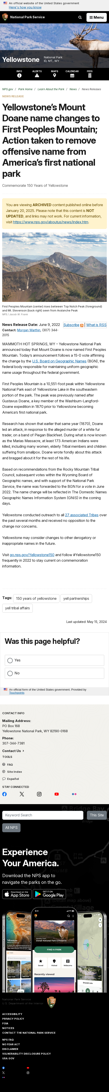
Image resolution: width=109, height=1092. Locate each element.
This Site (97, 815)
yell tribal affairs (17, 608)
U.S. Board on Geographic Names (59, 361)
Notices (8, 1028)
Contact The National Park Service (29, 1032)
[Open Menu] (96, 17)
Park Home (25, 89)
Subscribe (71, 325)
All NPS (11, 827)
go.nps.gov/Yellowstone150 (32, 555)
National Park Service (16, 999)
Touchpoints (16, 692)
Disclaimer (10, 1049)
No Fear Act (11, 1044)
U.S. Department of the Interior (22, 1003)
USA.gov (8, 1058)
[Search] (42, 815)
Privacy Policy (13, 1018)
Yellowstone (20, 60)
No (17, 673)
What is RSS (96, 325)
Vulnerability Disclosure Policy (26, 1053)
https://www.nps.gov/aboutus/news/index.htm (50, 222)
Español (10, 779)
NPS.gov (7, 89)
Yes (17, 660)
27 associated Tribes (82, 515)
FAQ (7, 764)
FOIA (5, 1023)
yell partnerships (76, 598)
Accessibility (12, 1014)
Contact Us (12, 751)
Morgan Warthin (28, 330)
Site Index (12, 771)
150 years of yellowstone (36, 598)
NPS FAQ (8, 1039)
